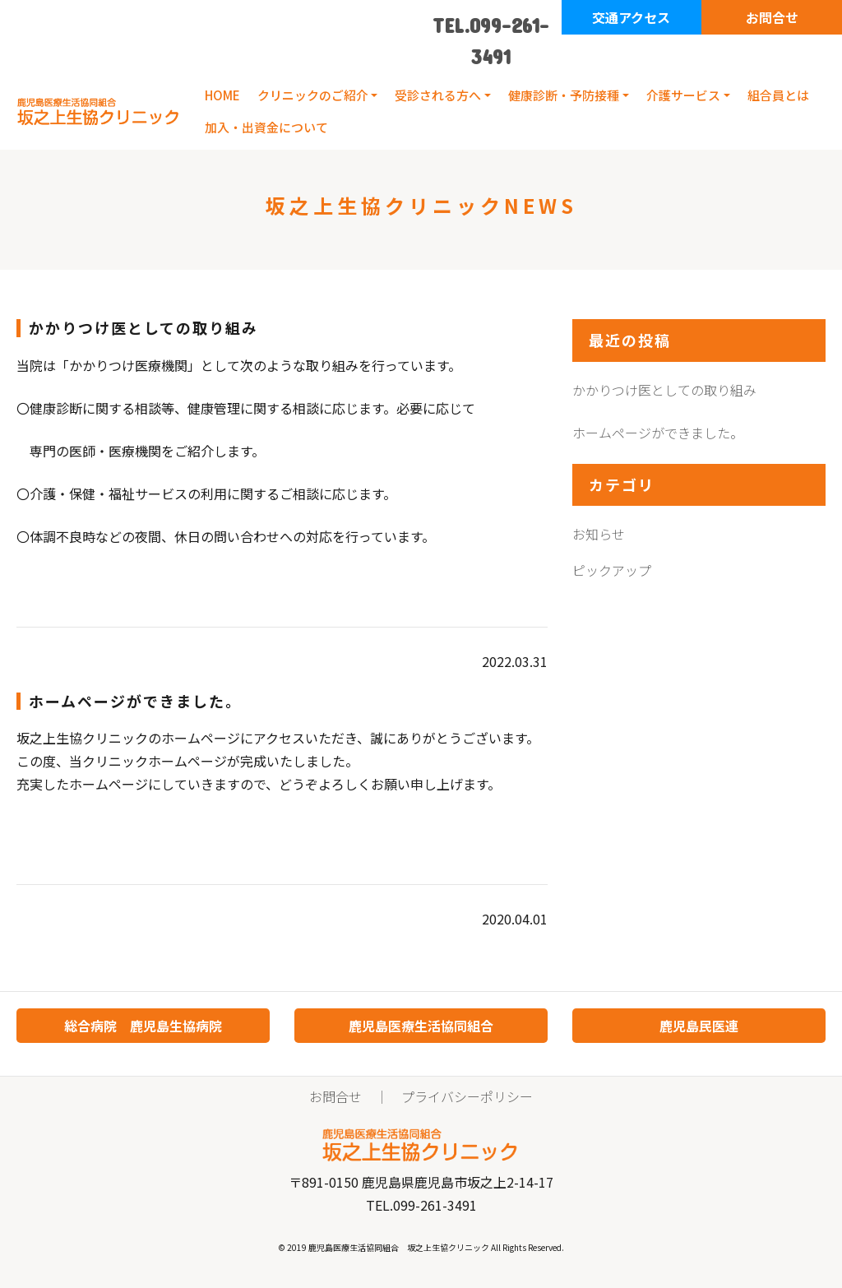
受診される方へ (438, 95)
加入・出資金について (266, 127)
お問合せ (772, 17)
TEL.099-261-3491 (491, 40)
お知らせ (598, 534)
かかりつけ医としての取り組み (664, 390)
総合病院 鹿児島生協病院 (143, 1025)
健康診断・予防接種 (563, 95)
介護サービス (683, 95)
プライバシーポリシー (467, 1096)
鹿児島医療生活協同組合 (421, 1025)
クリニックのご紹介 (312, 95)
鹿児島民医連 (698, 1025)
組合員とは (778, 95)
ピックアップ (611, 570)
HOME (222, 95)
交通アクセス (631, 17)
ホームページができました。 (657, 432)
